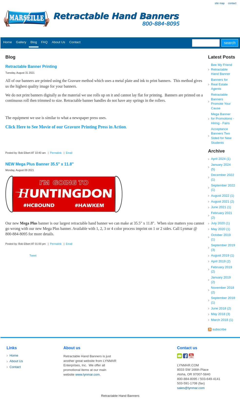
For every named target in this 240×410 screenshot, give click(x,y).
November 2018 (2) (222, 290)
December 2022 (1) (222, 177)
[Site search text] (206, 43)
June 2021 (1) (221, 207)
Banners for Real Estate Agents (219, 84)
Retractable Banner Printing (31, 66)
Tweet (33, 255)
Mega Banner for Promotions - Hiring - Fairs (222, 118)
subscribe (219, 329)
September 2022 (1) (223, 188)
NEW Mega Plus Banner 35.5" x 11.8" (39, 164)
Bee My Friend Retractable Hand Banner (221, 69)
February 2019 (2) (221, 269)
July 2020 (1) (220, 223)
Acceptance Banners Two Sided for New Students (221, 135)
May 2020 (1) (220, 229)
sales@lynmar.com (191, 388)
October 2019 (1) (221, 237)
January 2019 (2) (221, 280)
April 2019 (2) (220, 261)
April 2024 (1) (220, 159)
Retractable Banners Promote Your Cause (221, 101)
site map (219, 3)
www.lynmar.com (87, 374)
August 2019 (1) (222, 255)
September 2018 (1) (223, 300)
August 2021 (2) (222, 201)
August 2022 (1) (222, 195)
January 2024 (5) (221, 167)
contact (232, 3)
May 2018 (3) (220, 314)
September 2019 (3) (223, 247)
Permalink (55, 152)
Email (69, 152)
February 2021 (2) (221, 215)
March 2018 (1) (222, 320)
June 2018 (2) (221, 308)
